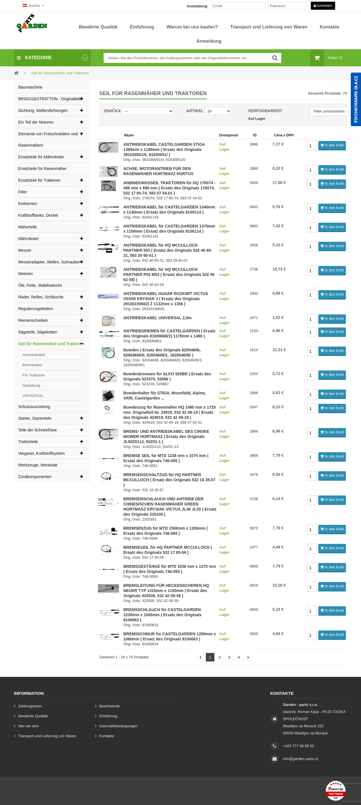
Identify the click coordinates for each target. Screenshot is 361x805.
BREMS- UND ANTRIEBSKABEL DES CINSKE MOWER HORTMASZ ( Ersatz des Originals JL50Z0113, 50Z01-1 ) (166, 436)
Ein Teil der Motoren (36, 122)
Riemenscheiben (33, 320)
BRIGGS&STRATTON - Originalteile (50, 99)
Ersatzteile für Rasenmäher (42, 168)
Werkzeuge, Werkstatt (37, 465)
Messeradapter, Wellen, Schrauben (49, 262)
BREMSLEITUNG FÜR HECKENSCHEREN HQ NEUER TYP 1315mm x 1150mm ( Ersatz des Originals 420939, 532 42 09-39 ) (166, 590)
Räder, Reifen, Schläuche (40, 297)
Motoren (25, 273)
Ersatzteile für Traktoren (39, 180)
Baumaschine (30, 87)
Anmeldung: (197, 6)
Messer (24, 250)
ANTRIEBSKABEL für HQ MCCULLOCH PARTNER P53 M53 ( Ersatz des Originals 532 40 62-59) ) (168, 274)
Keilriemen (27, 203)
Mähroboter (28, 238)
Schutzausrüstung (34, 406)
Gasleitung (31, 385)
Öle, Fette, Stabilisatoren (40, 285)
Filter (22, 192)
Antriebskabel (33, 355)
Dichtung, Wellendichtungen (43, 110)
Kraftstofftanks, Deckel (38, 215)
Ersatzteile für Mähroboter (41, 157)
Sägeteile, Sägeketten (37, 332)
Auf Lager (256, 118)
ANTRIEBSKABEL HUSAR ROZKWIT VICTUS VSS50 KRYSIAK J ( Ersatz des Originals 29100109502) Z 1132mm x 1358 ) (165, 298)
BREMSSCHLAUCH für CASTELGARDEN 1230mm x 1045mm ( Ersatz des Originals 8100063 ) (162, 614)
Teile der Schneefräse (37, 430)
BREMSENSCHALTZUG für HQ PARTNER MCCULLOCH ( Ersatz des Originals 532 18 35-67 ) (169, 479)
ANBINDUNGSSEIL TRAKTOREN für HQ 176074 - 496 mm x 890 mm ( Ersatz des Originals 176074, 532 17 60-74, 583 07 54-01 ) (169, 188)
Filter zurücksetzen (328, 111)
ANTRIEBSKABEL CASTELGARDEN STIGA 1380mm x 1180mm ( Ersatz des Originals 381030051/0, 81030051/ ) (164, 149)
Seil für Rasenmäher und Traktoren (51, 343)
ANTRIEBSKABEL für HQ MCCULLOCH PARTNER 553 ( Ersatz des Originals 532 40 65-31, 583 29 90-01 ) (167, 250)
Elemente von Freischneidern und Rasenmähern (48, 140)
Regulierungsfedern (35, 308)
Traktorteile (28, 441)
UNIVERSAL (33, 396)
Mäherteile (27, 227)
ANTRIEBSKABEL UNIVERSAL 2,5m (157, 318)
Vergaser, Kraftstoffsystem (41, 453)
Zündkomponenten (35, 476)
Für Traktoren (33, 375)
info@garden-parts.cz (300, 759)
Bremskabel (32, 365)
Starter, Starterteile (35, 418)
